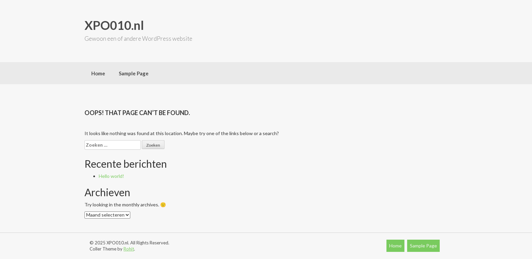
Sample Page (134, 73)
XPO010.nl (114, 25)
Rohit (129, 249)
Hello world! (111, 176)
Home (98, 73)
